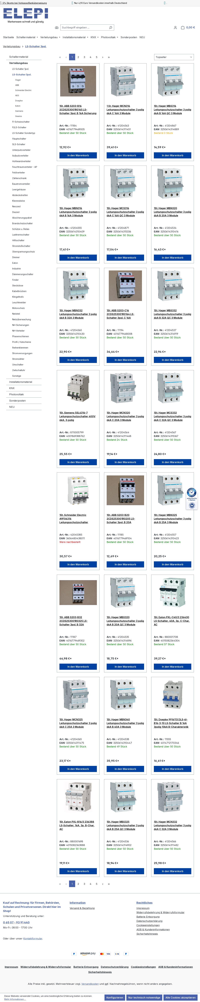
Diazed (15, 212)
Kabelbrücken (19, 291)
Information (78, 902)
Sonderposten (17, 400)
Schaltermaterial (18, 56)
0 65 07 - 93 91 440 (16, 922)
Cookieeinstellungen (148, 925)
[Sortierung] (174, 57)
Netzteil (16, 313)
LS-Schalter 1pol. (20, 69)
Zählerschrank (19, 178)
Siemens (19, 111)
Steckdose (17, 285)
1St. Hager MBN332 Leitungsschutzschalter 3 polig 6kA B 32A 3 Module (78, 314)
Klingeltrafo (18, 296)
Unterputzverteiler (21, 150)
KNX (12, 388)
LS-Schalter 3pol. (21, 74)
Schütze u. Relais (20, 229)
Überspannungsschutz (23, 251)
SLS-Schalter (18, 144)
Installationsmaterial (20, 381)
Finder (15, 280)
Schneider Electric (23, 90)
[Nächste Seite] (103, 57)
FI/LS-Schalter (19, 127)
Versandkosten (90, 983)
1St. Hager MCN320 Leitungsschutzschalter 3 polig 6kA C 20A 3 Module (125, 416)
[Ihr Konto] (175, 27)
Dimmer (16, 257)
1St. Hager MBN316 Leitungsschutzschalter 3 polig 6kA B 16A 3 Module (78, 212)
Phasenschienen (20, 336)
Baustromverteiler (21, 184)
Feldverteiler (18, 172)
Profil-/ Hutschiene (21, 342)
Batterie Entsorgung (148, 916)
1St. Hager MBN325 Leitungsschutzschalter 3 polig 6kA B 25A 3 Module (172, 518)
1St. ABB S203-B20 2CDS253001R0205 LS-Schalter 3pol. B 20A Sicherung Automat (121, 518)
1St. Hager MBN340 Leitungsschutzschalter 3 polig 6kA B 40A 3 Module (125, 723)
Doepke (19, 101)
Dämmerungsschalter (22, 274)
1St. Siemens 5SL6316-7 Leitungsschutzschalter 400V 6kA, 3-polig (77, 416)
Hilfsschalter (18, 240)
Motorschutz (18, 308)
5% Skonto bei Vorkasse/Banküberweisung (23, 3)
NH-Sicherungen (20, 325)
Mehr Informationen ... (15, 999)
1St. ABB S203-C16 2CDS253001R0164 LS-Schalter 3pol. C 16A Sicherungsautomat (120, 314)
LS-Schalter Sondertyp (23, 133)
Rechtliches (144, 902)
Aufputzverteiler (20, 155)
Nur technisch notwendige (144, 997)
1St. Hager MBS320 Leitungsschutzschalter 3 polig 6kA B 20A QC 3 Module (125, 621)
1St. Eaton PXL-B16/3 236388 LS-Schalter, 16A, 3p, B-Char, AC (76, 825)
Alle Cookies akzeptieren (180, 997)
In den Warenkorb (78, 155)
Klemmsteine (18, 200)
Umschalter (17, 364)
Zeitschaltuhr (18, 370)
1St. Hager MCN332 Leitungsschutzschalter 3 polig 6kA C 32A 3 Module (172, 825)
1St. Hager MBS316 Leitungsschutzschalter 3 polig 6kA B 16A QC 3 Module (172, 109)
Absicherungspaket (22, 217)
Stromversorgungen (22, 353)
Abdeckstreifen (20, 195)
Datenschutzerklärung (149, 920)
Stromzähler (18, 359)
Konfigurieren (114, 997)
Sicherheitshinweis (147, 933)
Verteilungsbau (18, 63)
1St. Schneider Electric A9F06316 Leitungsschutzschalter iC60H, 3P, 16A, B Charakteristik (73, 518)
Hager (18, 80)
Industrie (16, 268)
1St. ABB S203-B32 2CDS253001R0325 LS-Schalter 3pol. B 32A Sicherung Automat (73, 621)
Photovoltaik (16, 394)
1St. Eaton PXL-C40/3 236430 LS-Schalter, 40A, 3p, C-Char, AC (172, 621)
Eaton (17, 106)
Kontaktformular (32, 938)
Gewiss (18, 116)
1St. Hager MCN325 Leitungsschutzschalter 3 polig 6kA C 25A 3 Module (78, 723)
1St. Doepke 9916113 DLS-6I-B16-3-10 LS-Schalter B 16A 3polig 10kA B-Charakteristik (171, 723)
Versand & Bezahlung (82, 908)
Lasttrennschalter (20, 234)
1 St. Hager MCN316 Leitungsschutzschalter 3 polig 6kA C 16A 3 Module (125, 109)
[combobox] (83, 27)
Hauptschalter (19, 138)
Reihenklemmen (20, 347)
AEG (17, 95)
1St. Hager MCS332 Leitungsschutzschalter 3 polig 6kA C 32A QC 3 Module (172, 416)
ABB (17, 85)
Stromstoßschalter (21, 246)
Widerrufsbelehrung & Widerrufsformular (160, 912)
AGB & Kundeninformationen (153, 929)
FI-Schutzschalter (21, 121)
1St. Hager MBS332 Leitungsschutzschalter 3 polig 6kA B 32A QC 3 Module (172, 314)
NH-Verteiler (18, 330)
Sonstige (16, 376)
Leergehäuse (19, 189)
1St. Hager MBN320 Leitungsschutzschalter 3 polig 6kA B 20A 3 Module (172, 212)
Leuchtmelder (19, 302)
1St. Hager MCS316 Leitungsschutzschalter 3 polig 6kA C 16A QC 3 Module (125, 212)
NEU (12, 406)
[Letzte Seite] (109, 57)
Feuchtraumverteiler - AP (24, 167)
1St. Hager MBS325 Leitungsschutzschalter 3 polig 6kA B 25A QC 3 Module (125, 825)
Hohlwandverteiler (21, 161)
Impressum (142, 908)
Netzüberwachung (21, 319)
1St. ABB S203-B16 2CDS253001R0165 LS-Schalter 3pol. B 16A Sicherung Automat (77, 109)
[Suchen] (56, 27)
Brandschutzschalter (22, 223)
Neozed (16, 206)
